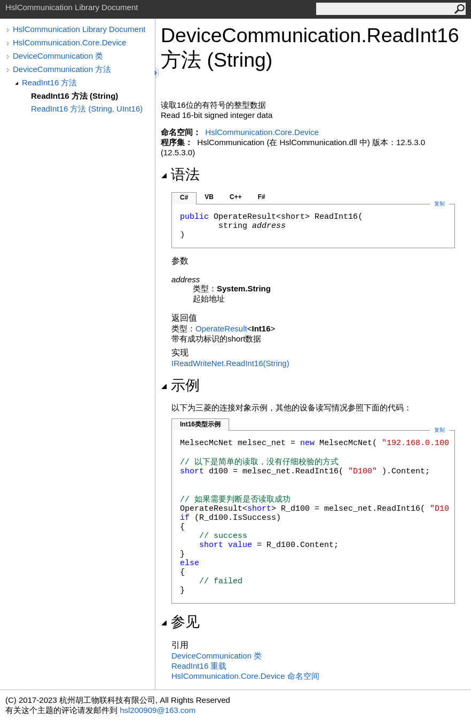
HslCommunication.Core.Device (70, 42)
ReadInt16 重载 (198, 665)
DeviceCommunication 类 (58, 55)
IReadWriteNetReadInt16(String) (230, 363)
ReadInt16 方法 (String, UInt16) (87, 108)
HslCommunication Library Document (79, 29)
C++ (236, 197)
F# (261, 197)
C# (184, 197)
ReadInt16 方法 (49, 82)
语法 (180, 175)
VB (209, 197)
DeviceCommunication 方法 (62, 69)
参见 (180, 622)
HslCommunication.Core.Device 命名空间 (245, 675)
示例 (180, 385)
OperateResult (221, 328)
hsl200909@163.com (157, 710)
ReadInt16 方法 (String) (74, 95)
